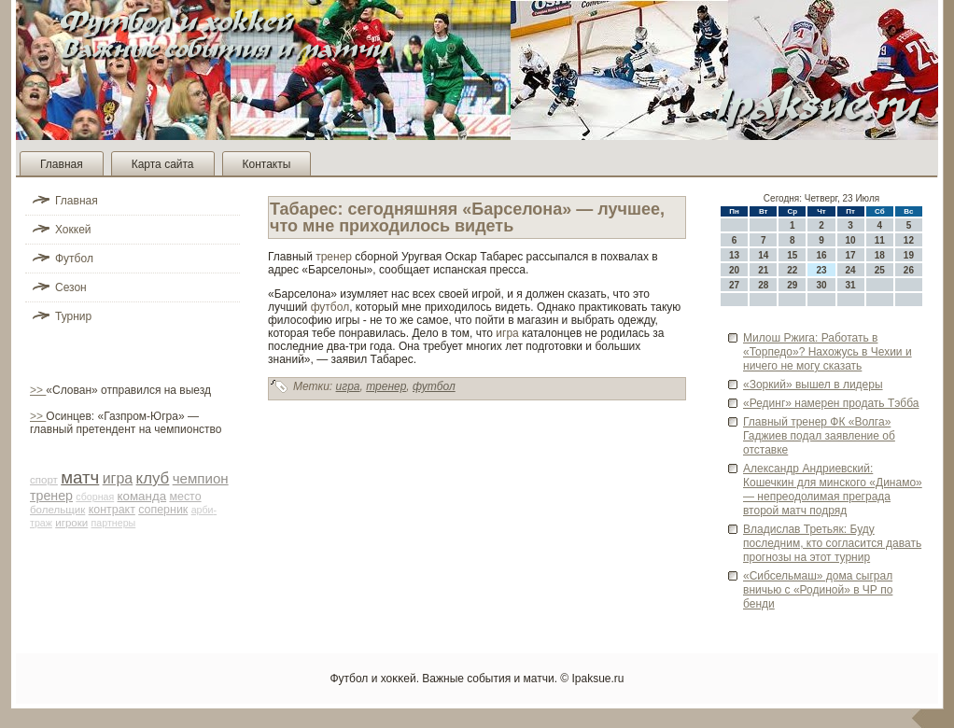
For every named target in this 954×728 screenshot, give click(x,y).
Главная (61, 164)
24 (851, 270)
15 (792, 255)
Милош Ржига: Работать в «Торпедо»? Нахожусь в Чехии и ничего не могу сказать (827, 351)
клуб (153, 478)
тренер (51, 495)
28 (763, 285)
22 (792, 270)
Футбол (74, 258)
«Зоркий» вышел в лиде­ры (813, 384)
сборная (95, 496)
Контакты (267, 164)
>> (38, 390)
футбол (330, 307)
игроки (71, 522)
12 (909, 240)
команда (142, 496)
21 (763, 270)
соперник (163, 509)
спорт (44, 479)
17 (851, 255)
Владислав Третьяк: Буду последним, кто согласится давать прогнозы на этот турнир (832, 543)
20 (734, 270)
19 (909, 255)
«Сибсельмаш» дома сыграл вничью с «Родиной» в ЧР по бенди (817, 589)
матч (80, 477)
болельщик (57, 509)
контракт (112, 509)
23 (821, 270)
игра (118, 478)
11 (880, 240)
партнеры (113, 522)
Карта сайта (163, 164)
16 (821, 255)
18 (880, 255)
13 (734, 255)
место (185, 496)
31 (851, 285)
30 (821, 285)
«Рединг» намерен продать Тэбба (831, 403)
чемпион (201, 478)
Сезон (71, 287)
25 (880, 270)
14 (763, 255)
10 (851, 240)
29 (792, 285)
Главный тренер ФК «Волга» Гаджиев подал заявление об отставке (819, 435)
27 (734, 285)
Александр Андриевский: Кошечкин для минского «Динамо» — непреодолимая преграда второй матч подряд (832, 489)
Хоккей (73, 229)
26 (909, 270)
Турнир (73, 316)
